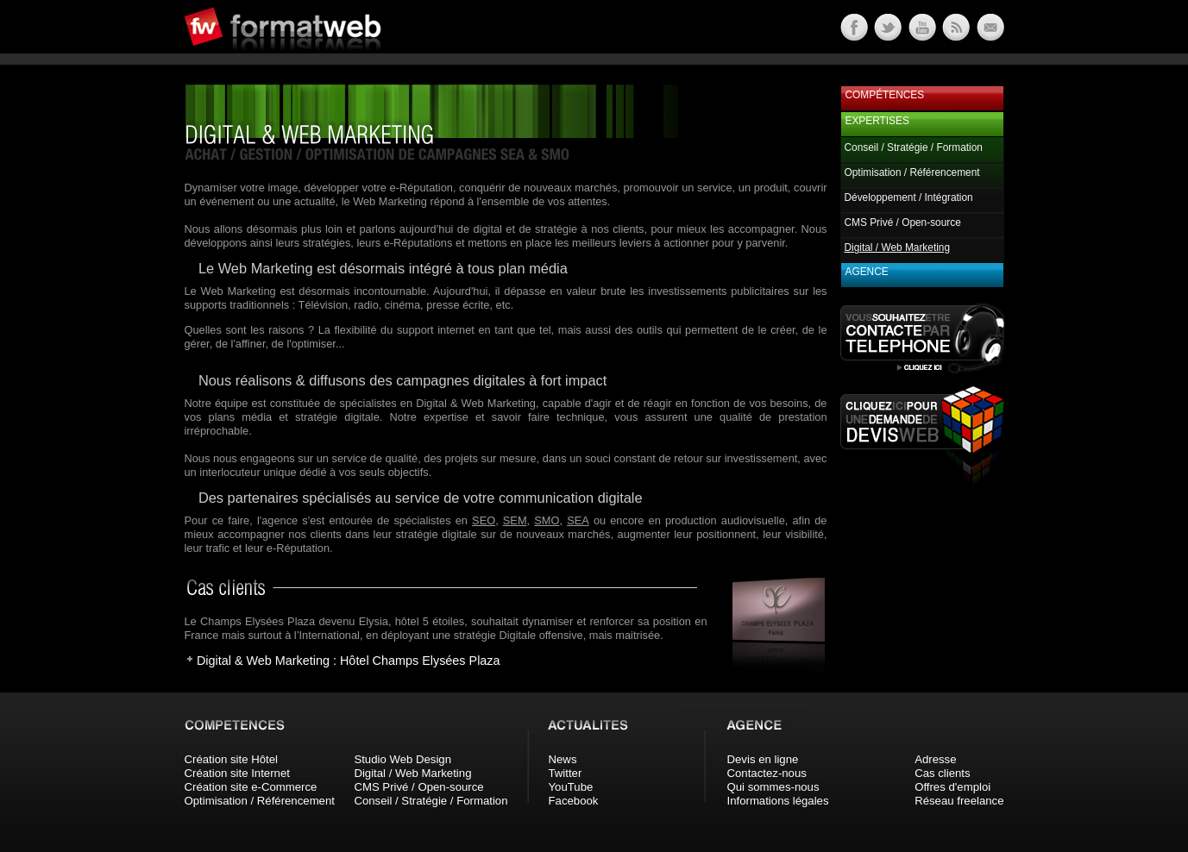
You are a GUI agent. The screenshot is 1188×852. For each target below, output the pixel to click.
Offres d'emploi (952, 786)
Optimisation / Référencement (912, 172)
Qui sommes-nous (773, 786)
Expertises (877, 121)
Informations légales (778, 800)
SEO (483, 520)
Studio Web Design (402, 759)
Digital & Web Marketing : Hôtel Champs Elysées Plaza (348, 660)
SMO (546, 520)
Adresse (935, 759)
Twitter (565, 773)
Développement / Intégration (909, 197)
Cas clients (943, 773)
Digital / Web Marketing (412, 773)
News (563, 759)
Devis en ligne (763, 759)
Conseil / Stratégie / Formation (914, 147)
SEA (578, 520)
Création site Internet (237, 773)
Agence (867, 272)
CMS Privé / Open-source (903, 222)
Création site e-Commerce (251, 786)
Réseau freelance (959, 800)
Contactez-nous (767, 773)
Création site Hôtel (231, 759)
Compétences (885, 95)
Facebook (574, 800)
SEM (515, 520)
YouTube (571, 786)
